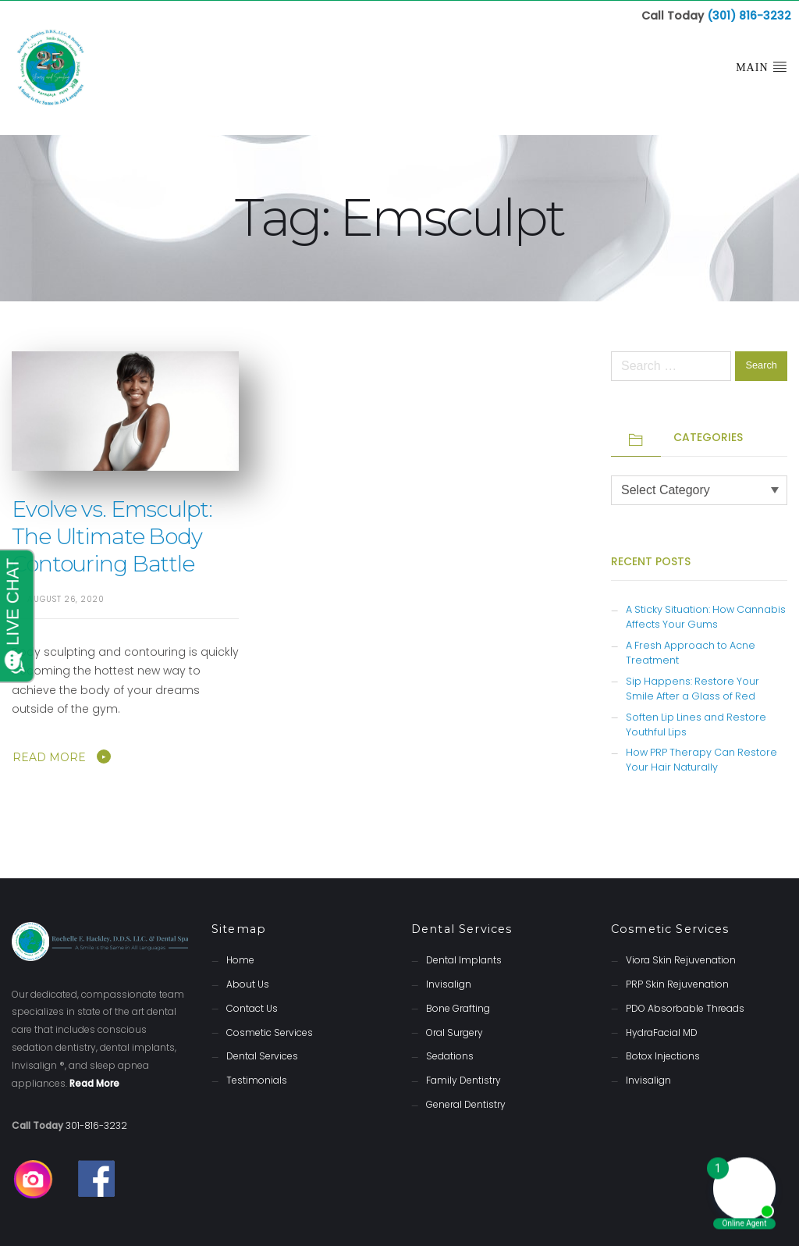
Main (761, 66)
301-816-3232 (96, 1124)
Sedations (450, 1055)
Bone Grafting (458, 1007)
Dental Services (262, 1055)
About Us (247, 983)
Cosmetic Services (269, 1031)
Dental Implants (464, 959)
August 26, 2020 (66, 598)
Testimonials (256, 1079)
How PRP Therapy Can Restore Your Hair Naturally (701, 759)
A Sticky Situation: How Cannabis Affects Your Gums (706, 616)
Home (240, 959)
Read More (49, 756)
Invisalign (448, 983)
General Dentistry (466, 1103)
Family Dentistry (463, 1079)
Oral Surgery (454, 1031)
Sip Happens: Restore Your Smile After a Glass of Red (692, 688)
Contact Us (252, 1007)
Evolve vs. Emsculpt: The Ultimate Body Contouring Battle (112, 535)
